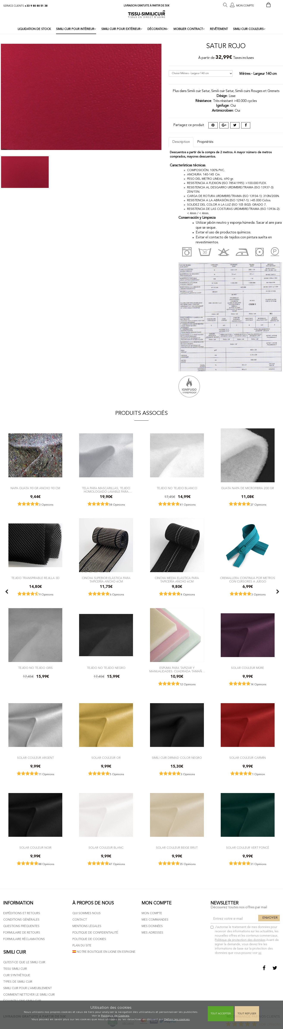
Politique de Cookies (115, 1015)
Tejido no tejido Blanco (177, 488)
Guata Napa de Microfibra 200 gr (247, 488)
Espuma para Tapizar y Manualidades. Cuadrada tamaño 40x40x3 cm (177, 670)
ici (259, 952)
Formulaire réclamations (24, 939)
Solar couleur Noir (35, 847)
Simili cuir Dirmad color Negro (177, 757)
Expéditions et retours (21, 913)
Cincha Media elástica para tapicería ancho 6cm (177, 580)
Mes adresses (152, 932)
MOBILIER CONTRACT (189, 29)
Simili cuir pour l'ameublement (27, 988)
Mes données (152, 926)
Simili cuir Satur (222, 91)
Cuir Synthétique (16, 975)
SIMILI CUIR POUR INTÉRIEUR (76, 29)
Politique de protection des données (240, 940)
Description (181, 142)
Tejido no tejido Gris (35, 668)
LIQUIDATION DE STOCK (34, 29)
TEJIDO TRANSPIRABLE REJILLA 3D (35, 578)
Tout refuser (247, 1013)
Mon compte (152, 913)
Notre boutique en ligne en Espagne (103, 951)
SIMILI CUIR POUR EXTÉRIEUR (121, 29)
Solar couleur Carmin (247, 757)
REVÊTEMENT (219, 29)
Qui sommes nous (86, 913)
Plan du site (81, 945)
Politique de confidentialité (95, 932)
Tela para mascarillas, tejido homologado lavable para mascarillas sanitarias (106, 490)
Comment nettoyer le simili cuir (29, 994)
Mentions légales (86, 926)
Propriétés (205, 142)
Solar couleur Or (106, 757)
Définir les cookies (177, 1019)
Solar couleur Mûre (247, 668)
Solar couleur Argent (35, 757)
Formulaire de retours (21, 932)
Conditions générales (21, 919)
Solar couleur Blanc (106, 847)
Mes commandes (155, 919)
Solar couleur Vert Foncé (247, 847)
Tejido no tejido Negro (106, 668)
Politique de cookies (89, 939)
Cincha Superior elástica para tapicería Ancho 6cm (106, 580)
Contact (79, 919)
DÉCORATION (157, 29)
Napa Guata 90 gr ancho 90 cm (35, 488)
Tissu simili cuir (15, 968)
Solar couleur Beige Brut (177, 847)
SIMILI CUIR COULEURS (249, 29)
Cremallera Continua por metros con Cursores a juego (247, 580)
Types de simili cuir (17, 981)
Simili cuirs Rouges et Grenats (257, 91)
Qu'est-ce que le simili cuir (24, 962)
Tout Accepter (221, 1013)
